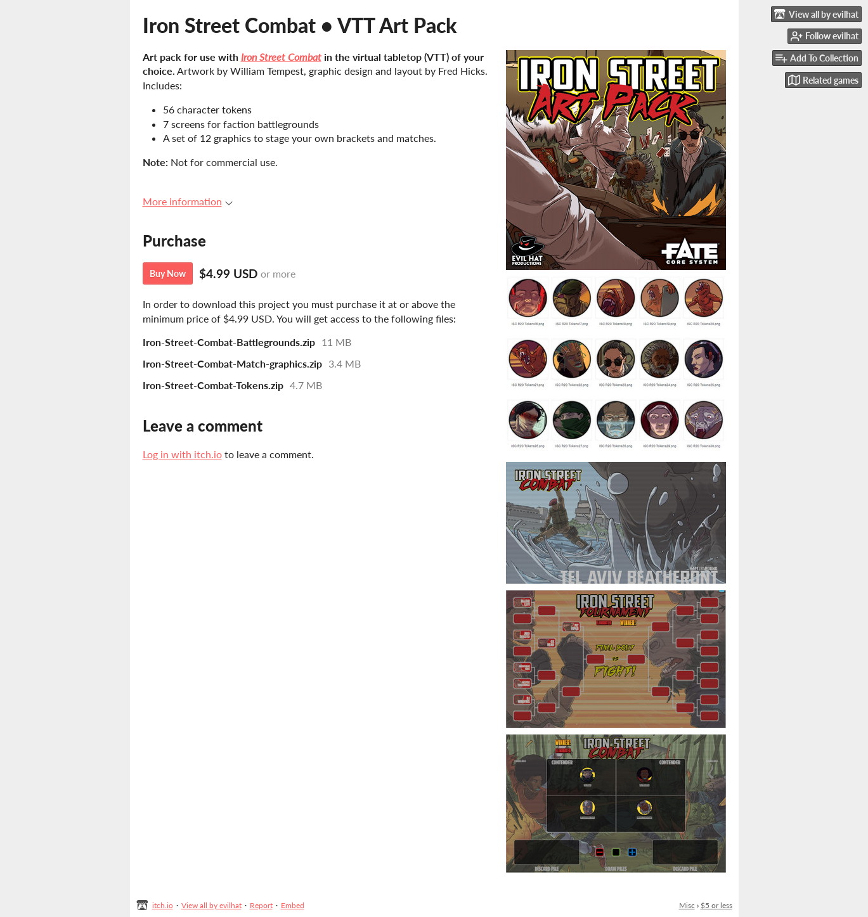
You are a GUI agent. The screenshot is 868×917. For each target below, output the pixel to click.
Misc (687, 905)
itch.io (162, 905)
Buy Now (168, 273)
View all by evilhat (211, 905)
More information (188, 201)
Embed (292, 905)
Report (261, 905)
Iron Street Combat (281, 57)
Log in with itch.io (182, 454)
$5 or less (716, 905)
